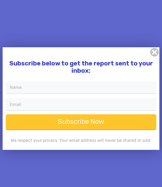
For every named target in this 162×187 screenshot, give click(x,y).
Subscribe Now (81, 125)
